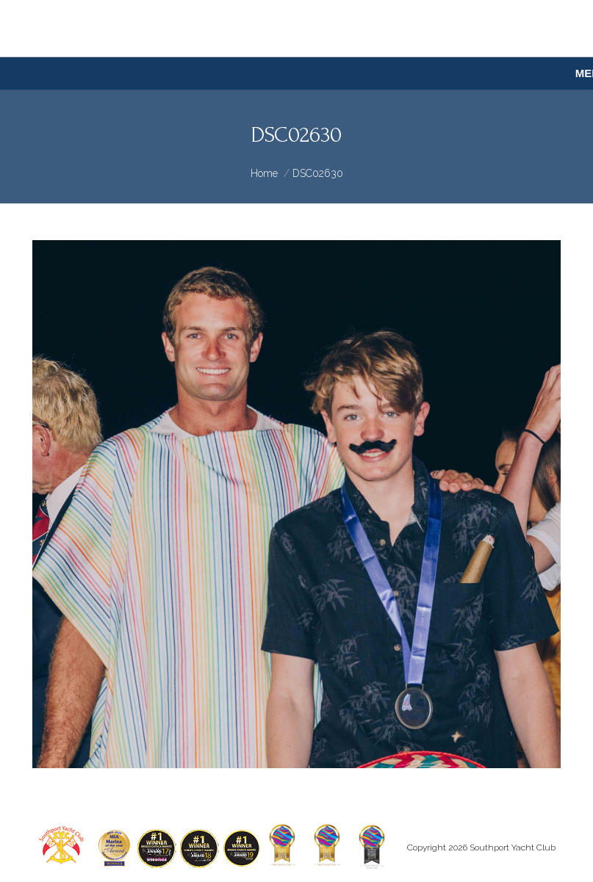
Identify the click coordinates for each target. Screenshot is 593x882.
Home (264, 173)
